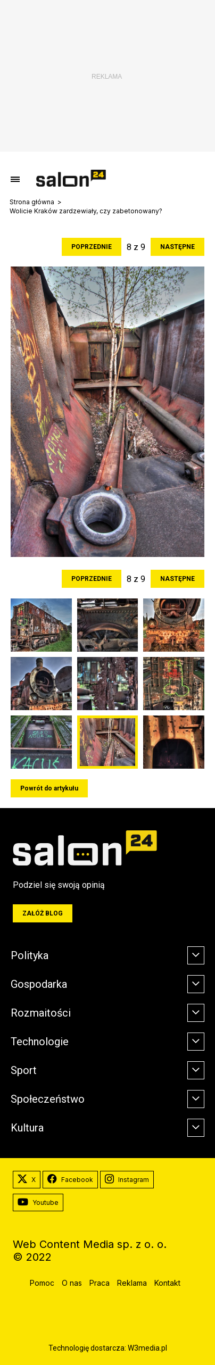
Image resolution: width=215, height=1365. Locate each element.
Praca (99, 1282)
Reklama (132, 1282)
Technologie (40, 1041)
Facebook (70, 1180)
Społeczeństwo (48, 1099)
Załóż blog (42, 913)
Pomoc (42, 1282)
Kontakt (167, 1282)
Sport (24, 1070)
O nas (72, 1282)
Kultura (27, 1127)
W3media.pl (147, 1348)
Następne (177, 247)
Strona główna (32, 202)
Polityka (29, 955)
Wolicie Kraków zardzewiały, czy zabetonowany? (86, 211)
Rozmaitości (41, 1013)
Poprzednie (91, 247)
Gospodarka (39, 984)
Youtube (38, 1202)
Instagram (127, 1180)
